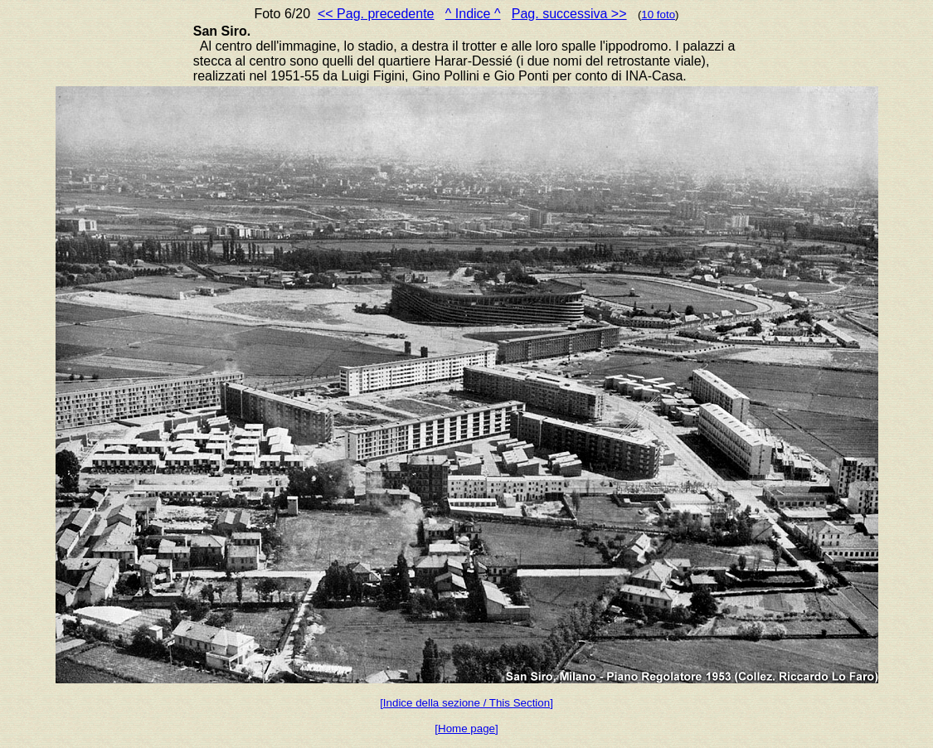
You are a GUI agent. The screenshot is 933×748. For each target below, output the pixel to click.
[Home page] (466, 728)
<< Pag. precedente (376, 14)
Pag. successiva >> (569, 14)
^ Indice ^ (473, 14)
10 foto (658, 14)
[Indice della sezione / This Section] (466, 703)
